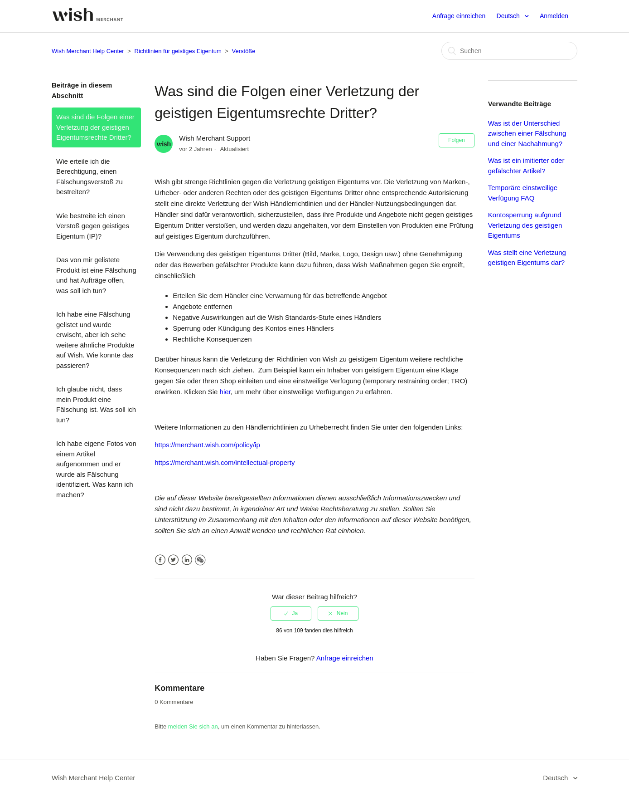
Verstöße (244, 51)
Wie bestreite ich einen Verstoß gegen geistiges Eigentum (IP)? (92, 226)
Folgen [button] (456, 140)
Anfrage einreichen (459, 16)
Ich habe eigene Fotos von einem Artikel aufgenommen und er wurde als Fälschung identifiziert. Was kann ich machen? (96, 469)
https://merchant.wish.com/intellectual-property (225, 462)
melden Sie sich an (193, 726)
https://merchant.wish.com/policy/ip (207, 445)
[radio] (291, 613)
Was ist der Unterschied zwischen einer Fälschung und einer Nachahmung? (527, 133)
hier (225, 392)
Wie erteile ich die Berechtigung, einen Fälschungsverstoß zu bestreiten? (89, 176)
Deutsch (509, 16)
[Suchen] (509, 51)
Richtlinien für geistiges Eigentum (178, 51)
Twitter (173, 560)
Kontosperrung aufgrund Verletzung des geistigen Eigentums (525, 225)
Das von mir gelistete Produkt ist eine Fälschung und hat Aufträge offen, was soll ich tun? (96, 275)
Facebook (160, 560)
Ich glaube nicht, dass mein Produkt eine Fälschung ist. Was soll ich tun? (96, 404)
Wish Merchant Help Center (88, 51)
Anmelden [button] (554, 16)
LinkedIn (187, 560)
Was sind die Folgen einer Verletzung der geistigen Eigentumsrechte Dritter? (95, 127)
